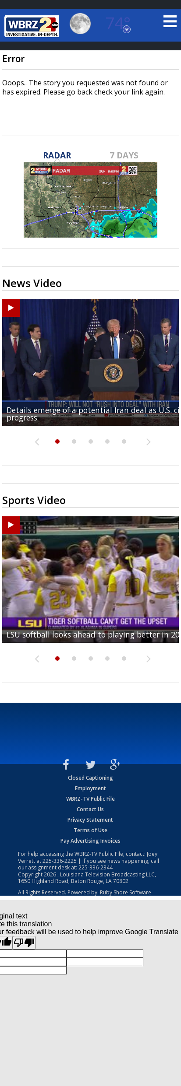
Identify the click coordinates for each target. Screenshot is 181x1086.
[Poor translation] (24, 942)
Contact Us (90, 809)
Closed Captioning (90, 777)
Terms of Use (90, 830)
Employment (90, 788)
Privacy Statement (90, 819)
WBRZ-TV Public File (90, 798)
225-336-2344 (95, 867)
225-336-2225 (60, 861)
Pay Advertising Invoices (90, 840)
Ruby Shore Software (125, 892)
